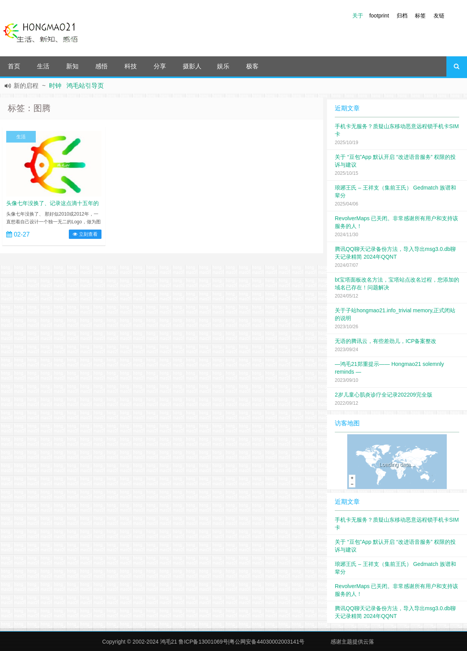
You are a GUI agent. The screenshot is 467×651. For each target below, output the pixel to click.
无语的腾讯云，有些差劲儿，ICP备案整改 (385, 341)
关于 (357, 15)
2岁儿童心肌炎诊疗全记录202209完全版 (383, 395)
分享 (160, 66)
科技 (130, 66)
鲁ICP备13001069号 (203, 642)
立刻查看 (85, 234)
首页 (14, 66)
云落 (368, 642)
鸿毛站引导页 (85, 85)
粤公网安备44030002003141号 (266, 642)
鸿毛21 (168, 642)
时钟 (55, 85)
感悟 (101, 66)
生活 (43, 66)
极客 (252, 66)
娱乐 (223, 66)
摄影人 (192, 66)
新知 (72, 66)
